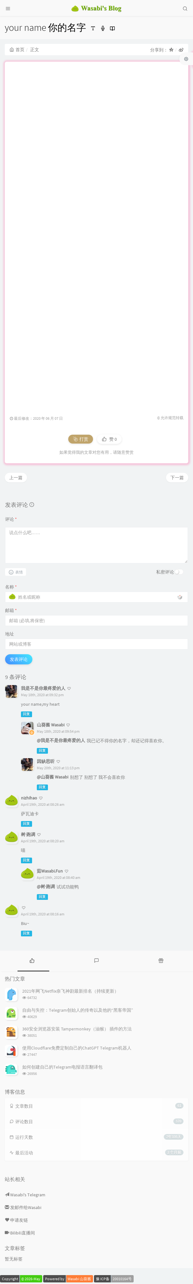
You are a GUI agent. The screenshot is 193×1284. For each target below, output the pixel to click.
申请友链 (16, 1220)
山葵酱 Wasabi (50, 725)
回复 (26, 714)
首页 (17, 49)
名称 (11, 587)
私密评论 (165, 572)
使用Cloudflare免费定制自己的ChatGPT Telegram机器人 (76, 1048)
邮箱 (11, 610)
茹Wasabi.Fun (50, 871)
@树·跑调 (46, 886)
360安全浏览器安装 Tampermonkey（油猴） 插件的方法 (77, 1029)
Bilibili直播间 (20, 1233)
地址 (9, 634)
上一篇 (16, 477)
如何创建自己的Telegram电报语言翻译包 (62, 1067)
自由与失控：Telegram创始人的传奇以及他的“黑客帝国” (77, 1010)
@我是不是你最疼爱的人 (61, 740)
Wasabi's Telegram (25, 1195)
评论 (11, 519)
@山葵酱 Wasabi (52, 777)
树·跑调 (28, 834)
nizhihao (29, 798)
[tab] (32, 960)
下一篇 (177, 477)
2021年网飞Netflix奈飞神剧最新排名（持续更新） (70, 991)
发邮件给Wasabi (23, 1207)
